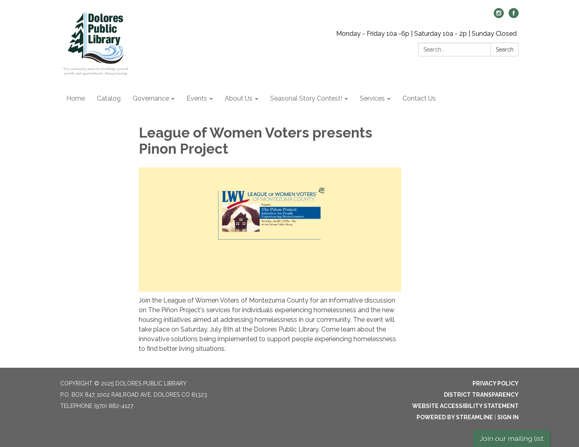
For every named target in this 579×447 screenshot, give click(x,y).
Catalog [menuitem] (109, 98)
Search (504, 49)
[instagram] (499, 16)
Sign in (508, 417)
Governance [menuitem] (151, 98)
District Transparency (481, 394)
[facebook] (514, 16)
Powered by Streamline (455, 417)
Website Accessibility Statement (465, 406)
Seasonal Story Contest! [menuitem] (306, 98)
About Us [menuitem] (239, 98)
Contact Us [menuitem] (419, 98)
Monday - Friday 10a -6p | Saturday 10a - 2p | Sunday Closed (426, 33)
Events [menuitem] (197, 98)
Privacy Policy (495, 383)
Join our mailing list (512, 438)
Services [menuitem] (372, 98)
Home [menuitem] (75, 98)
